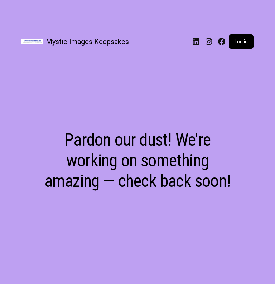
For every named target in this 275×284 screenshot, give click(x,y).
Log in (241, 41)
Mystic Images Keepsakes (87, 41)
